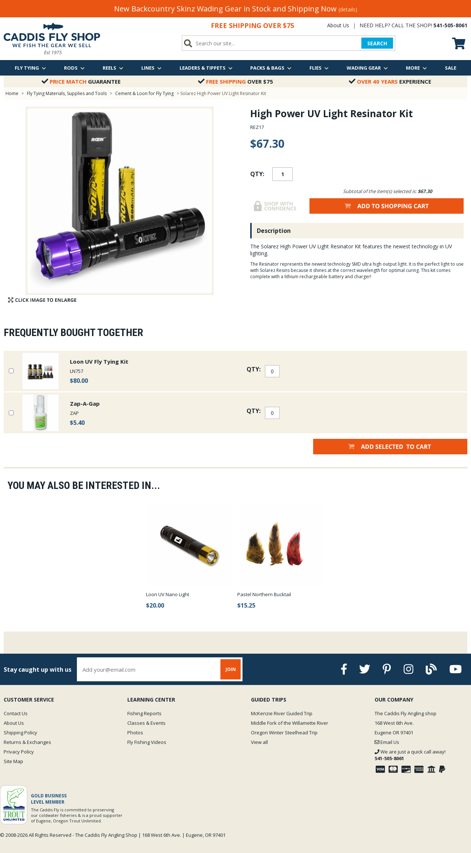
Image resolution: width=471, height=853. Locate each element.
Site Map (13, 761)
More (416, 67)
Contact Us (16, 713)
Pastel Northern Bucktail (264, 594)
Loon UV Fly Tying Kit (99, 361)
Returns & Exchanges (27, 742)
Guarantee (81, 81)
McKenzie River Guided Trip (281, 713)
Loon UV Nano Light (167, 594)
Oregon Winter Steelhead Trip (284, 732)
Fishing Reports (144, 713)
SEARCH (377, 43)
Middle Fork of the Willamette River (289, 723)
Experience (390, 81)
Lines (151, 67)
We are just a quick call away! (410, 755)
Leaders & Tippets (206, 67)
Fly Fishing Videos (146, 742)
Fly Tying (30, 67)
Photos (135, 732)
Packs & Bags (270, 67)
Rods (74, 67)
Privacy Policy (19, 751)
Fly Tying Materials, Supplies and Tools (67, 93)
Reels (113, 67)
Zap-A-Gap (85, 403)
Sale (450, 67)
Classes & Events (146, 723)
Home (12, 93)
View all (259, 742)
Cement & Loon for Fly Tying (144, 93)
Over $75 (235, 81)
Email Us (387, 742)
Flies (319, 67)
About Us (338, 25)
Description (274, 231)
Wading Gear (367, 67)
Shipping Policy (20, 732)
